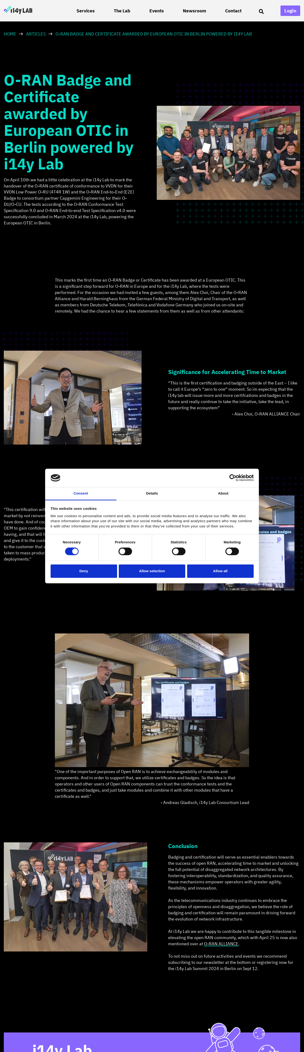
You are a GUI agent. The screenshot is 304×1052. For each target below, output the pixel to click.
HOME (10, 34)
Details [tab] (152, 493)
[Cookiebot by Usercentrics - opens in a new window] (233, 477)
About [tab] (223, 493)
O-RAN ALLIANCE (221, 943)
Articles (36, 34)
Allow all (220, 571)
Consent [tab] (81, 493)
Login (290, 10)
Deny (83, 571)
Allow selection (152, 571)
